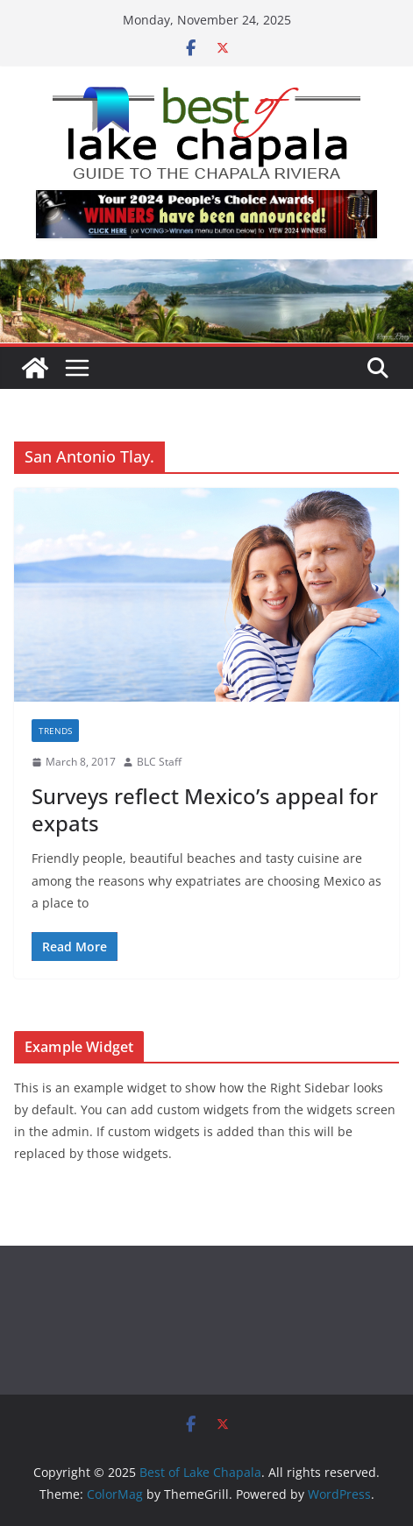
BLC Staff (159, 761)
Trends (55, 730)
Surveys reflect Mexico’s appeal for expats (205, 809)
